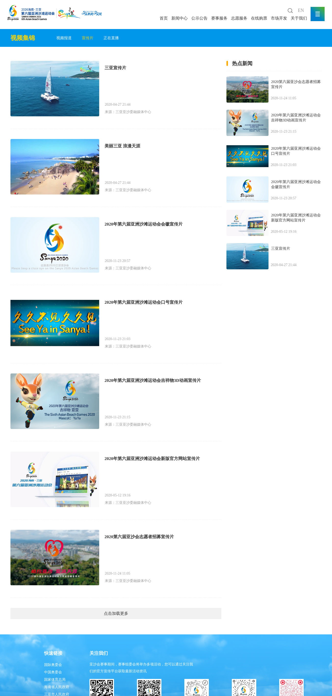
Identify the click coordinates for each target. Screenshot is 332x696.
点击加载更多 (116, 613)
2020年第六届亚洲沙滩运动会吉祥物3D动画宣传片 (153, 380)
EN (301, 10)
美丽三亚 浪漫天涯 (122, 146)
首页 (164, 18)
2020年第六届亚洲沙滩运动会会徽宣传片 (144, 224)
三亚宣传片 (115, 67)
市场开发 (279, 18)
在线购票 (259, 18)
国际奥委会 (53, 665)
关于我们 (299, 18)
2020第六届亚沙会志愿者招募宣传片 (139, 536)
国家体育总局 (55, 679)
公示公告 (199, 18)
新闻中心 (179, 18)
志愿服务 (239, 18)
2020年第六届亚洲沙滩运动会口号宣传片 (144, 302)
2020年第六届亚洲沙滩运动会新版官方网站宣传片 (152, 458)
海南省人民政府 (56, 687)
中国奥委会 (53, 672)
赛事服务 (219, 18)
